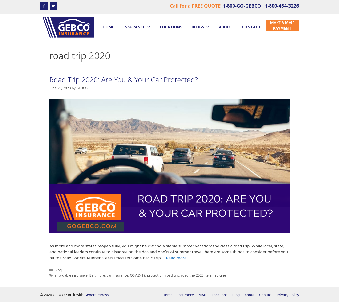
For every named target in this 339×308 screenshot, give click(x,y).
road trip (172, 275)
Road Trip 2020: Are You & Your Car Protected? (123, 79)
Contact (251, 27)
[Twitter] (53, 6)
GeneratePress (96, 294)
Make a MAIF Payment (282, 25)
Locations (171, 27)
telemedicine (215, 275)
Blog (58, 270)
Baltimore (97, 275)
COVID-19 (137, 275)
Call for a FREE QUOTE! (234, 6)
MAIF (202, 294)
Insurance (139, 27)
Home (108, 27)
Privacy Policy (288, 294)
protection (155, 275)
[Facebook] (44, 6)
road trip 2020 (192, 275)
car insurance (117, 275)
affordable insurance (71, 275)
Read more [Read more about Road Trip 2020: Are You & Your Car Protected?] (176, 258)
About (225, 27)
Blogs (203, 27)
